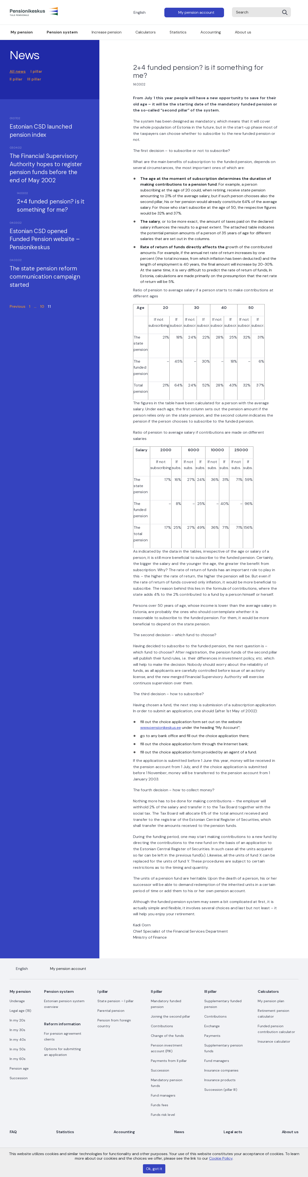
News (179, 1131)
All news (18, 71)
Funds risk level (163, 1114)
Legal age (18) (20, 1010)
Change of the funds (167, 1035)
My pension (22, 32)
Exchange (212, 1026)
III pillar (34, 79)
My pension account (196, 12)
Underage (17, 1001)
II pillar (16, 79)
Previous (18, 306)
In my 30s (18, 1030)
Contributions (162, 1026)
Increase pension (107, 32)
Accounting (210, 32)
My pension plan (271, 1001)
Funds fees (159, 1105)
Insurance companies (221, 1070)
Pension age (19, 1068)
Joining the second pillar (170, 1016)
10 (42, 306)
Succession (19, 1078)
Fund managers (163, 1095)
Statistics (178, 32)
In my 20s (18, 1020)
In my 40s (18, 1039)
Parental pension (110, 1010)
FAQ (13, 1131)
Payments (212, 1035)
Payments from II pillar (169, 1061)
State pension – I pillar (115, 1001)
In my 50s (18, 1049)
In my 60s (18, 1059)
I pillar (36, 71)
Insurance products (220, 1080)
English (140, 12)
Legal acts (233, 1131)
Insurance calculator (274, 1041)
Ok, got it (154, 1168)
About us (243, 32)
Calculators (145, 32)
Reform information (62, 1024)
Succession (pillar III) (220, 1089)
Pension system (62, 32)
